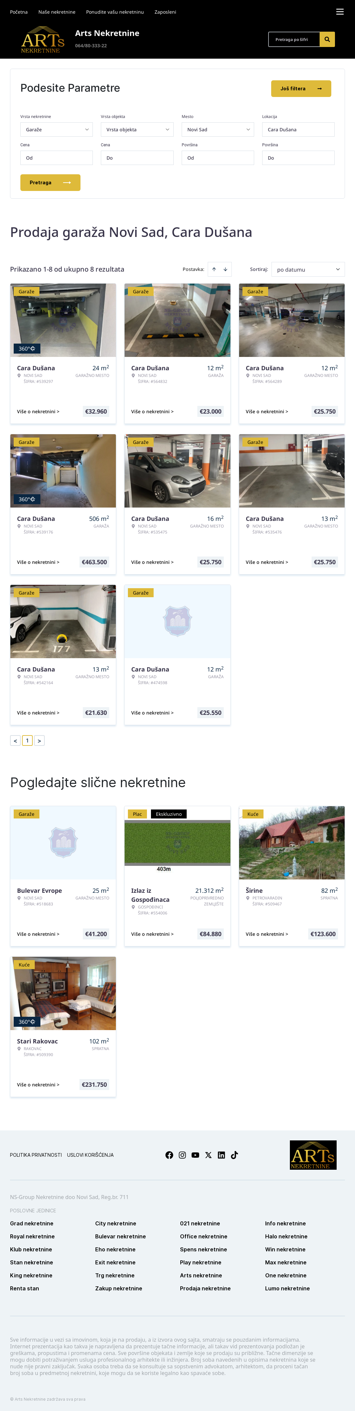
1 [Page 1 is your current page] (27, 739)
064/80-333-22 (91, 45)
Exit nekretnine (115, 1261)
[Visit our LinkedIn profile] (221, 1154)
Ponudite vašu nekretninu (115, 12)
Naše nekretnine (56, 12)
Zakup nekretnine (118, 1287)
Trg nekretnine (115, 1274)
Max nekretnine (286, 1261)
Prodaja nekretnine (205, 1287)
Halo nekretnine (286, 1235)
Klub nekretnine (31, 1248)
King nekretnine (31, 1274)
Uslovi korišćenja (90, 1153)
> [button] (39, 739)
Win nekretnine (285, 1248)
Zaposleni (165, 12)
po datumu (291, 268)
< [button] (15, 739)
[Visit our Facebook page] (169, 1154)
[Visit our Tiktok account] (234, 1154)
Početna (19, 12)
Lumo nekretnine (287, 1287)
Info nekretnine (285, 1222)
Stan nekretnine (31, 1261)
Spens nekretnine (203, 1248)
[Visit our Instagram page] (182, 1154)
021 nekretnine (200, 1222)
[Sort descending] (225, 268)
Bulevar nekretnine (120, 1235)
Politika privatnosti (36, 1153)
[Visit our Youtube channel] (195, 1154)
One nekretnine (286, 1274)
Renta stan (24, 1287)
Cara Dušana (282, 128)
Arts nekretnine (201, 1274)
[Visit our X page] (208, 1154)
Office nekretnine (203, 1235)
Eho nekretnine (115, 1248)
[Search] (327, 39)
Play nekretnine (200, 1261)
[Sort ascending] (214, 268)
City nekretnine (115, 1222)
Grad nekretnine (31, 1222)
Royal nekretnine (32, 1235)
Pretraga (50, 181)
